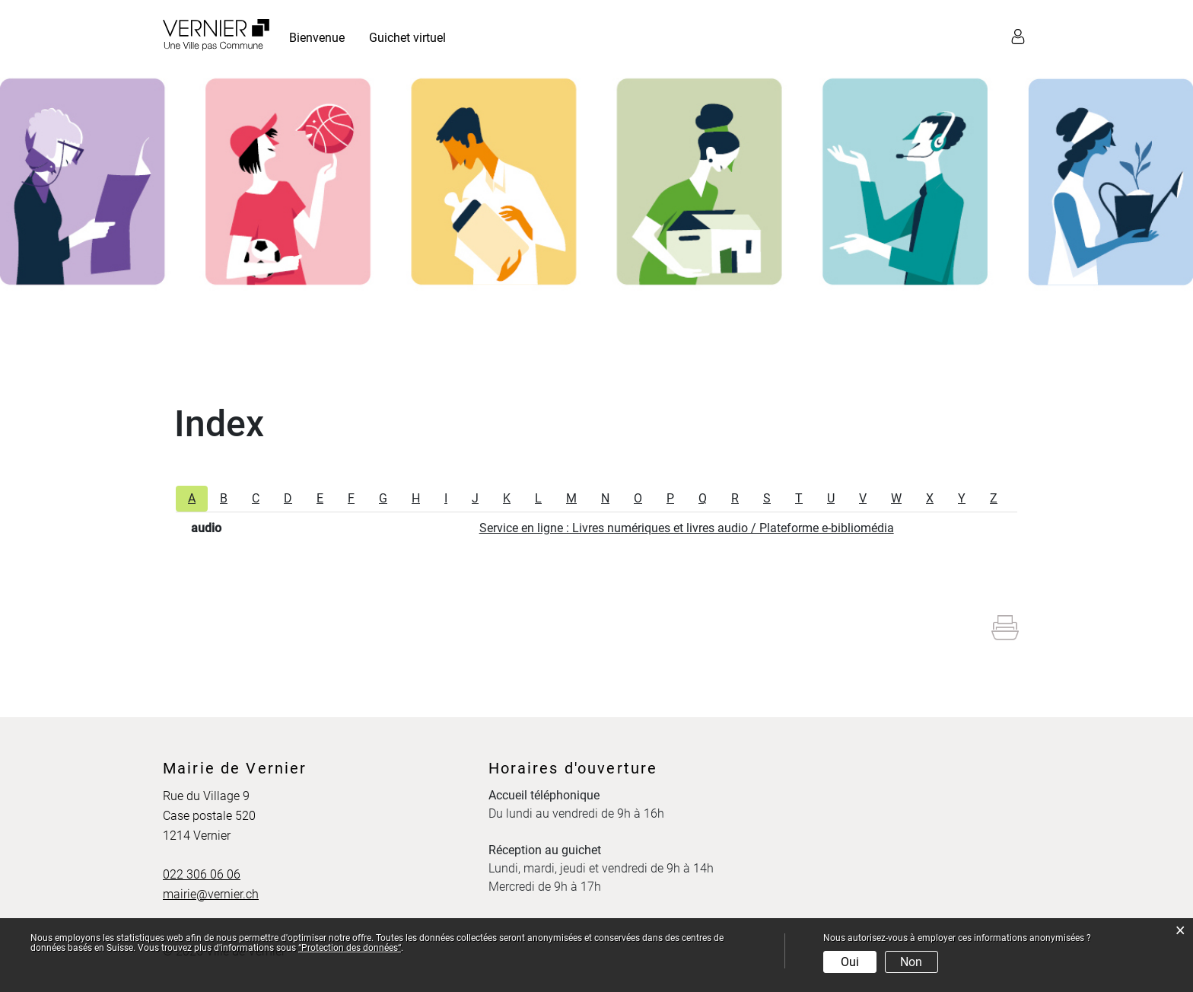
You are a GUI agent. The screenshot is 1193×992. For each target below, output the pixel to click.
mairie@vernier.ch (211, 894)
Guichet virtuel (407, 37)
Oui (850, 962)
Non (911, 962)
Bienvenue (317, 37)
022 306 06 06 (201, 874)
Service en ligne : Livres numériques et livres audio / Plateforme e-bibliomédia (686, 528)
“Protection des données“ (349, 948)
